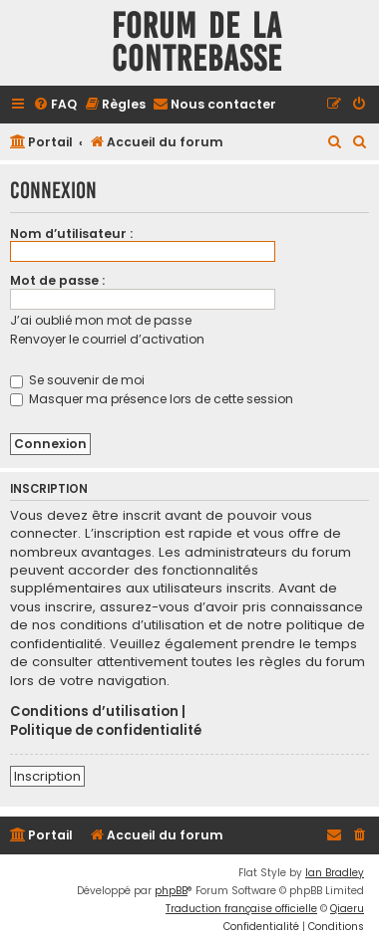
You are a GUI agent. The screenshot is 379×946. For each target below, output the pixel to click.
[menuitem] (55, 105)
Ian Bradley (334, 872)
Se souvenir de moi (77, 379)
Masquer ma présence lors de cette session (151, 398)
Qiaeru (347, 908)
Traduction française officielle (241, 908)
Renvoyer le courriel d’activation (107, 339)
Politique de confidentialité (105, 731)
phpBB (171, 890)
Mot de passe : (57, 280)
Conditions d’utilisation (94, 712)
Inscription (47, 776)
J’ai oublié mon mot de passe (100, 320)
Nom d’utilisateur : (71, 233)
